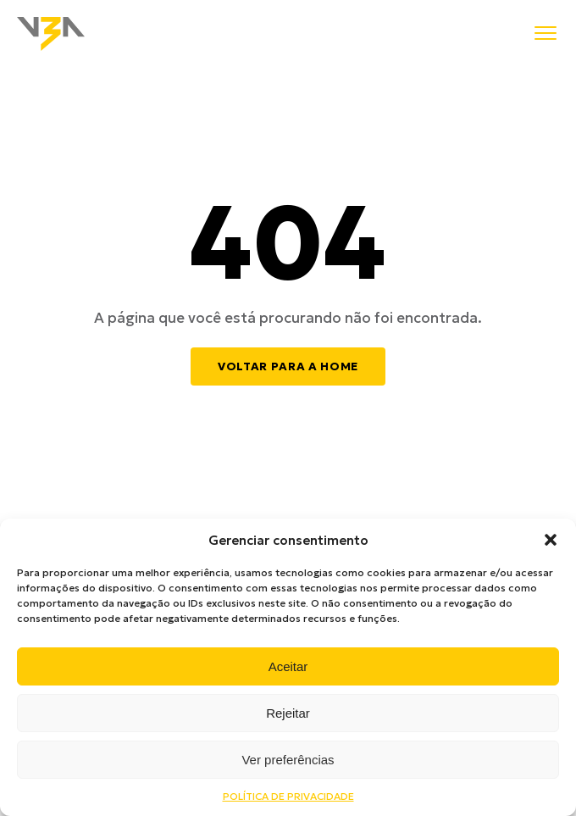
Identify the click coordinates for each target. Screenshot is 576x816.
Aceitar (288, 666)
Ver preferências (287, 759)
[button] (550, 539)
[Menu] (545, 34)
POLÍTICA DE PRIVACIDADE (288, 796)
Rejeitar (288, 713)
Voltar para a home (288, 366)
